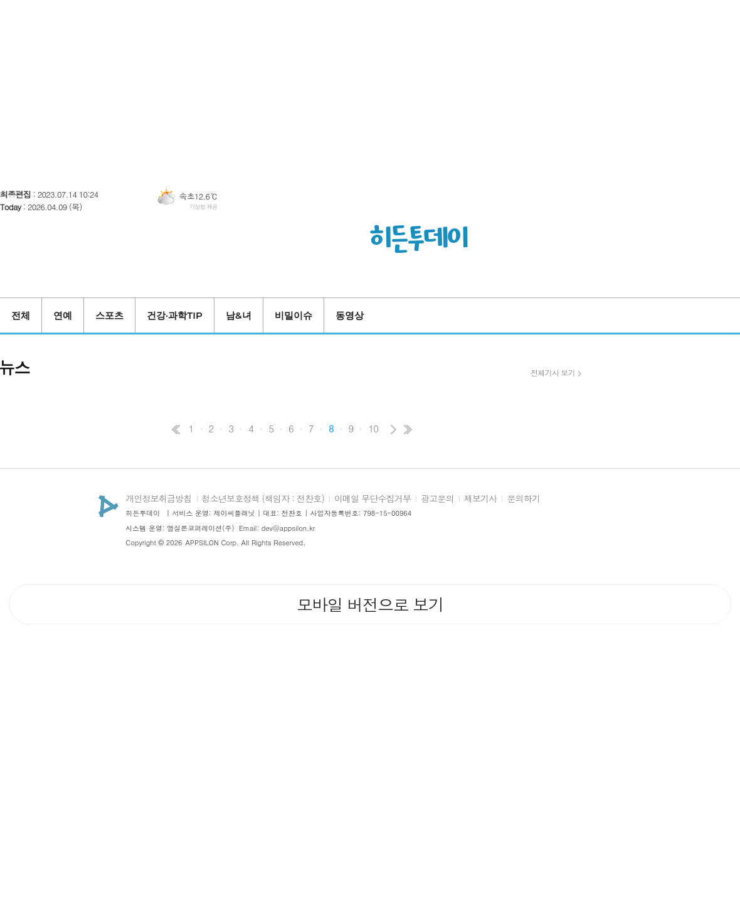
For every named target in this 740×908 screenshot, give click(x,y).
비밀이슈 (293, 315)
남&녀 (238, 315)
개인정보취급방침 (158, 499)
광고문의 (437, 499)
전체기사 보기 (553, 373)
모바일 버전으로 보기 (370, 604)
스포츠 (109, 315)
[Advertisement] (370, 88)
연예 (62, 315)
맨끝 (407, 429)
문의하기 (523, 499)
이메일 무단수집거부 (372, 499)
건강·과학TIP (175, 315)
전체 (20, 315)
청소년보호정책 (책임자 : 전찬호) (263, 499)
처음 (174, 429)
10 (373, 428)
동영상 (350, 315)
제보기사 (480, 499)
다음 (393, 429)
